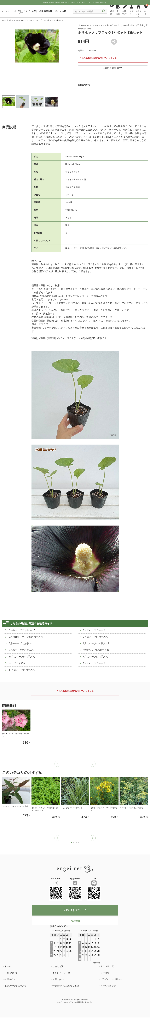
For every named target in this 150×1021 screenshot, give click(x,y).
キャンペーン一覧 (61, 973)
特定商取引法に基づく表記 (65, 985)
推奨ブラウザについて (15, 985)
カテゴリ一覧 (107, 966)
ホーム (7, 966)
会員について (11, 973)
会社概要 (104, 973)
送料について (84, 85)
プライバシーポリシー (111, 979)
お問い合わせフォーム (75, 910)
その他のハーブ (20, 20)
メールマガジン (108, 985)
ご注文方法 (57, 966)
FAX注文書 (75, 921)
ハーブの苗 (6, 20)
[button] (93, 838)
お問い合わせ (59, 979)
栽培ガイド (9, 979)
